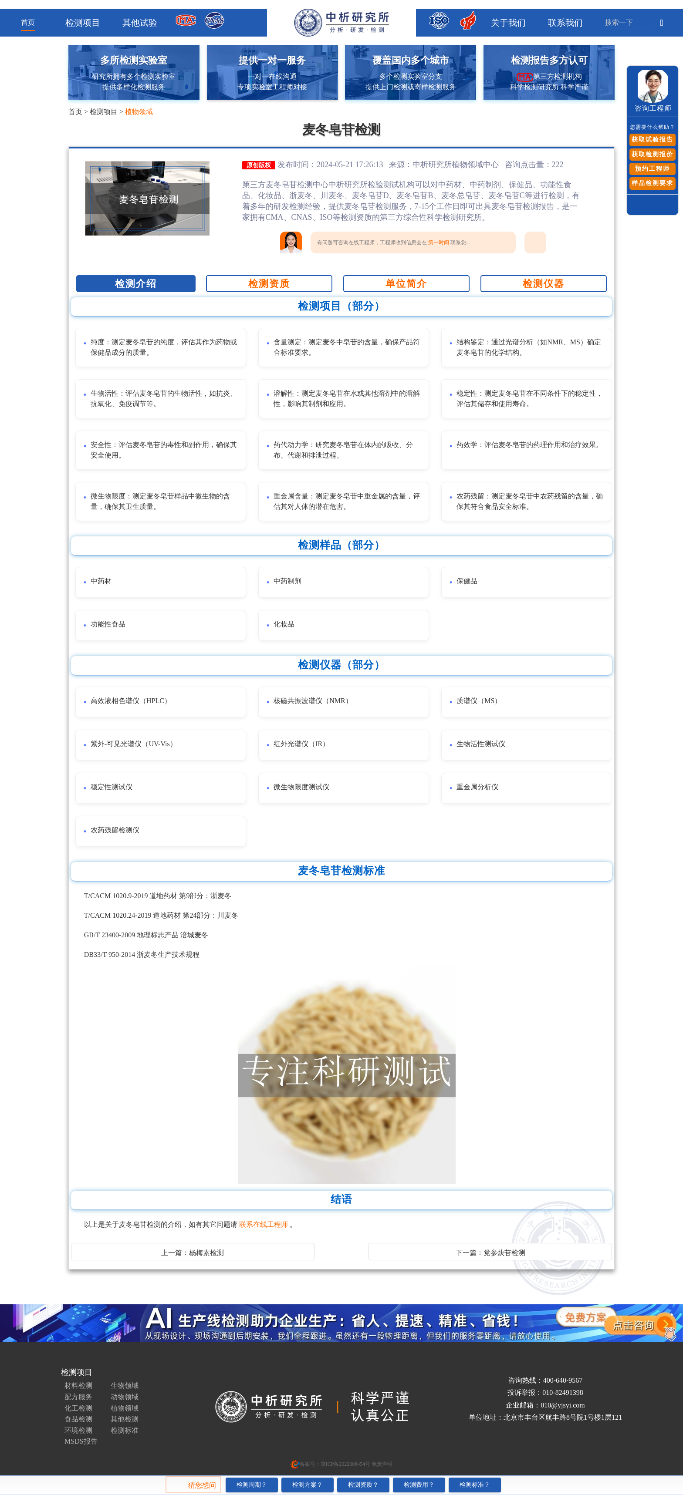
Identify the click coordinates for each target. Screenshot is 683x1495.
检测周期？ (252, 1485)
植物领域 (139, 111)
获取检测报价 (652, 154)
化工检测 (78, 1408)
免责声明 (381, 1464)
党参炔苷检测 (504, 1252)
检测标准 (125, 1430)
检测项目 (104, 111)
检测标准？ (475, 1485)
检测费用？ (419, 1485)
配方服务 (78, 1397)
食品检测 (78, 1419)
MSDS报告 (81, 1441)
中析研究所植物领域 (448, 164)
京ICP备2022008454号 (346, 1464)
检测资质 (269, 283)
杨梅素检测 (206, 1252)
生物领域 (125, 1385)
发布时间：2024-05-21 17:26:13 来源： (345, 164)
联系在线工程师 (264, 1224)
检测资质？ (363, 1485)
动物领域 (125, 1397)
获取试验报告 (652, 139)
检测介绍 (136, 283)
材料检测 (78, 1385)
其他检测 (125, 1419)
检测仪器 (544, 283)
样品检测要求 (652, 183)
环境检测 (78, 1430)
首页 (28, 22)
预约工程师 (652, 168)
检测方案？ (307, 1485)
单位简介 (406, 283)
